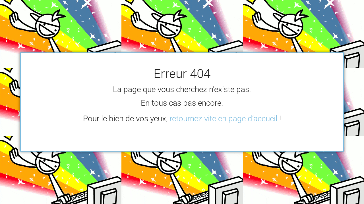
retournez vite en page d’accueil (223, 118)
